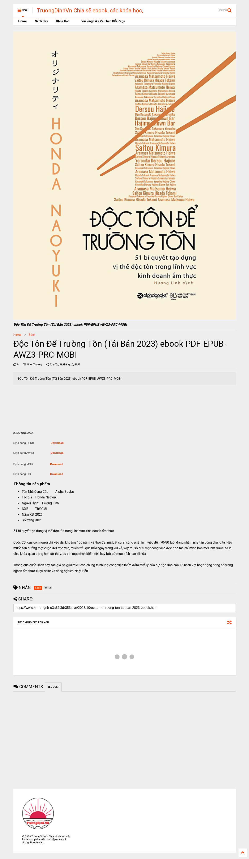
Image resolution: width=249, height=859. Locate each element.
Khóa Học (62, 21)
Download (57, 443)
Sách (32, 334)
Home (22, 21)
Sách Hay (41, 21)
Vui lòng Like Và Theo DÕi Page (101, 21)
